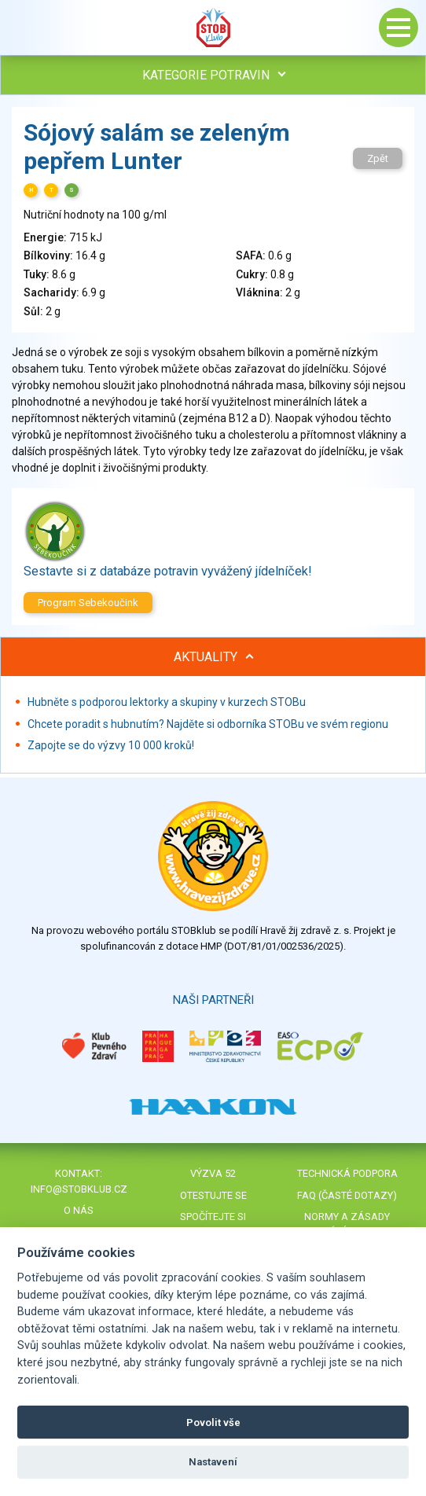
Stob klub (213, 27)
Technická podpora (347, 1173)
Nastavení (213, 1462)
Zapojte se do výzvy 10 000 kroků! (111, 745)
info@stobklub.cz (79, 1189)
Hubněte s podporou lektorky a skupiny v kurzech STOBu (167, 702)
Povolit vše (213, 1422)
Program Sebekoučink (88, 602)
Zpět (377, 158)
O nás (79, 1210)
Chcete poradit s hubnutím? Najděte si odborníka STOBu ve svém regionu (208, 724)
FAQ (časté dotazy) (347, 1195)
